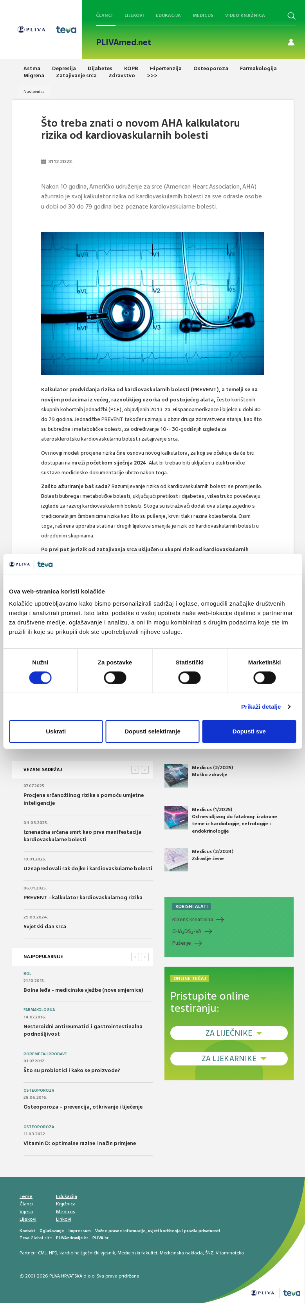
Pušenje (181, 943)
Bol (27, 973)
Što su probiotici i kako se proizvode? (71, 1070)
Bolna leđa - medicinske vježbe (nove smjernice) (83, 990)
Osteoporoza (38, 1090)
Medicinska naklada (181, 1253)
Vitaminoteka (230, 1253)
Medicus (203, 15)
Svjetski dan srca (44, 926)
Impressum (80, 1230)
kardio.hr (69, 1253)
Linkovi (63, 1219)
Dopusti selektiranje (152, 731)
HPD (53, 1253)
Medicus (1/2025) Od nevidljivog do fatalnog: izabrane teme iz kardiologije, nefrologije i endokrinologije (220, 820)
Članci (104, 15)
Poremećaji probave (45, 1054)
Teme (26, 1196)
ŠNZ (209, 1253)
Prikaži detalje (261, 706)
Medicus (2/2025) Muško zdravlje (198, 776)
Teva (24, 1237)
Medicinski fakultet (137, 1253)
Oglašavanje (52, 1230)
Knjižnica (66, 1204)
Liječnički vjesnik (98, 1253)
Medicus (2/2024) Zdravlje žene (198, 859)
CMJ (42, 1253)
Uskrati (56, 731)
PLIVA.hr (100, 1237)
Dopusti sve (249, 731)
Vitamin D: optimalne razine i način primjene (79, 1143)
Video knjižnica (245, 15)
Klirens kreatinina (192, 919)
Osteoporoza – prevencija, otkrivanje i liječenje (83, 1106)
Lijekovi (134, 15)
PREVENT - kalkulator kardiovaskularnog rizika (83, 897)
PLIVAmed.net (123, 42)
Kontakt (27, 1230)
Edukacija (168, 15)
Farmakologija (39, 1009)
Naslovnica (34, 91)
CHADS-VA (186, 931)
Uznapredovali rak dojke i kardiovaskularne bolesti (87, 868)
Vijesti (26, 1212)
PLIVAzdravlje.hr (72, 1237)
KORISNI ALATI (191, 906)
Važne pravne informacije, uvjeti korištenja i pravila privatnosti (157, 1230)
